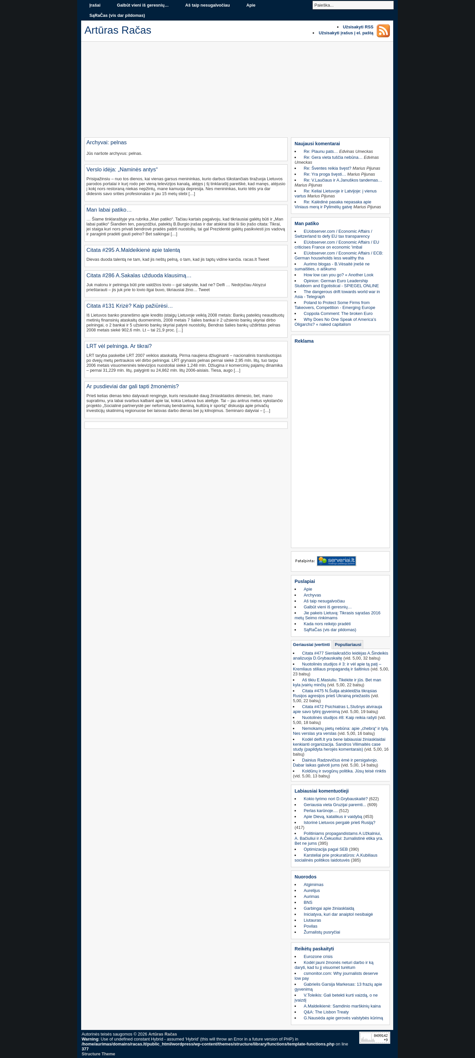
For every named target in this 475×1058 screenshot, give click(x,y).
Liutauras (312, 920)
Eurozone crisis (318, 956)
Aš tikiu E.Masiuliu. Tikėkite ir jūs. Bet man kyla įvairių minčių (337, 682)
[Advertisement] (237, 91)
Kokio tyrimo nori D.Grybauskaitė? (336, 798)
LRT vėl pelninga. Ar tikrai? (119, 346)
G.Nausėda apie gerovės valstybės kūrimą (343, 1017)
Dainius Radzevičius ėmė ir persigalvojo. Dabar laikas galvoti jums (335, 763)
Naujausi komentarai (317, 143)
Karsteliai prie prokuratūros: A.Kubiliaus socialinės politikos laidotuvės (336, 858)
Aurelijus (312, 890)
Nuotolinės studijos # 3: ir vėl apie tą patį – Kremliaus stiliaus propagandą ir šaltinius (337, 666)
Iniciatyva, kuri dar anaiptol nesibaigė (338, 914)
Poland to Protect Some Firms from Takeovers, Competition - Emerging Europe (335, 305)
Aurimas (311, 896)
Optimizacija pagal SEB (326, 849)
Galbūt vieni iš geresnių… (143, 5)
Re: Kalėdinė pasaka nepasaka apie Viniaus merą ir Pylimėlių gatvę (333, 204)
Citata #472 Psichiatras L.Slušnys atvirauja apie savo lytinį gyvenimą (337, 709)
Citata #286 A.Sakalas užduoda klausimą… (139, 275)
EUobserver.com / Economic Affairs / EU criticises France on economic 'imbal (337, 245)
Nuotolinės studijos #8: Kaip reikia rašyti (339, 717)
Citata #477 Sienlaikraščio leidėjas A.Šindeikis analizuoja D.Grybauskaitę (340, 656)
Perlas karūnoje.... (321, 810)
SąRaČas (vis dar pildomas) (117, 15)
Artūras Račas (162, 1034)
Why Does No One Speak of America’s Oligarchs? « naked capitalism (335, 322)
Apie (251, 5)
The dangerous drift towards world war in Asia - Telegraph (337, 294)
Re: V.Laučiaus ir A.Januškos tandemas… (343, 180)
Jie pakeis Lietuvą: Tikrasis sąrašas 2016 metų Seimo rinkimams (337, 615)
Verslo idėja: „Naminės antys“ (122, 169)
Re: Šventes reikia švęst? (327, 168)
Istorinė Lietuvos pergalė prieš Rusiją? (339, 822)
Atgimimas (314, 884)
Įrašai (94, 5)
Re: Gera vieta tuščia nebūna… (333, 157)
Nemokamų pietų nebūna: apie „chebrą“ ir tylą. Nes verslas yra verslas (341, 731)
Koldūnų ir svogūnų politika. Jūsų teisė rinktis (344, 770)
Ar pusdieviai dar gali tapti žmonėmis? (132, 386)
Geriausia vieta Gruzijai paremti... (335, 804)
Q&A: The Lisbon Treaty (326, 1011)
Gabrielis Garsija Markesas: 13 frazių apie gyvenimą (338, 987)
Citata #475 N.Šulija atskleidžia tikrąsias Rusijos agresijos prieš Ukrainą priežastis (335, 693)
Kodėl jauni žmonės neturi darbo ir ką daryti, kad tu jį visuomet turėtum (334, 965)
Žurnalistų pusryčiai (322, 932)
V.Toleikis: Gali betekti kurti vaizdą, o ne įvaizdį (336, 998)
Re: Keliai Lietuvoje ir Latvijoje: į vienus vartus (336, 193)
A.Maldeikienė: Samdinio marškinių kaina (342, 1006)
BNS (308, 902)
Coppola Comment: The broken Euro (338, 313)
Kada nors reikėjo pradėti (327, 623)
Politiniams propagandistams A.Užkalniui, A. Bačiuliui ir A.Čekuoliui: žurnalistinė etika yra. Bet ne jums (339, 838)
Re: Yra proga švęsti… (325, 174)
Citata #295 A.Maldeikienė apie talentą (133, 250)
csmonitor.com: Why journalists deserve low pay (336, 976)
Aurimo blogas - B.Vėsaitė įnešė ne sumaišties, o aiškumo (332, 266)
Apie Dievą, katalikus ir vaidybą (333, 816)
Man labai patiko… (109, 210)
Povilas (310, 926)
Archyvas (312, 595)
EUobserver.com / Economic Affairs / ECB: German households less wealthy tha (339, 255)
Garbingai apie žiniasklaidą (329, 908)
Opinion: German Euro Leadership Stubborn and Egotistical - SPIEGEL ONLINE (337, 283)
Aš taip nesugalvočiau (207, 5)
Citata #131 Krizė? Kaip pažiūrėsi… (129, 306)
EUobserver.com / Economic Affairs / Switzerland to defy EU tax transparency (333, 234)
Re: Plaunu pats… (321, 151)
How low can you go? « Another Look (338, 274)
